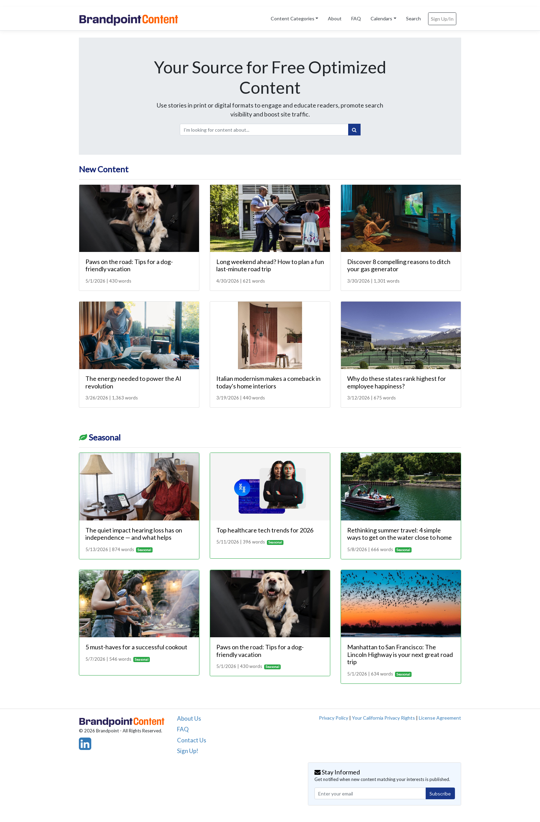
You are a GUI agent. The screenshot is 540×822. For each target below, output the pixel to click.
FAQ (356, 18)
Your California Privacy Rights (383, 718)
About (335, 18)
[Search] (354, 129)
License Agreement (440, 718)
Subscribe (440, 793)
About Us (189, 718)
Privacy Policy (333, 718)
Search (413, 18)
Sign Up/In (442, 19)
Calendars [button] (381, 18)
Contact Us (191, 740)
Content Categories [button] (292, 18)
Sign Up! (187, 750)
